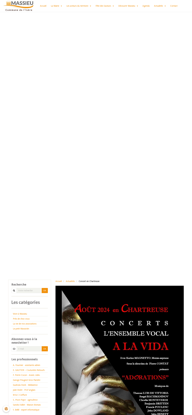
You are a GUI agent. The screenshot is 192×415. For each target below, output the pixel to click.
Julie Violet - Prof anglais (24, 390)
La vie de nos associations (24, 324)
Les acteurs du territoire (77, 6)
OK (44, 290)
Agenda (146, 6)
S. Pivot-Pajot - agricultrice (25, 400)
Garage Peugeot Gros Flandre (26, 380)
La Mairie (55, 6)
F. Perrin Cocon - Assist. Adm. (26, 375)
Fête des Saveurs (104, 6)
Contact (173, 6)
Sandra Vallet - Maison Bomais (27, 405)
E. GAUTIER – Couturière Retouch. (29, 370)
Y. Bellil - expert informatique (26, 410)
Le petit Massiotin (21, 328)
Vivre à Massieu (20, 314)
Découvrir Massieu (127, 6)
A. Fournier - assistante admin (26, 365)
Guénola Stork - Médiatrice (25, 385)
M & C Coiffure (20, 395)
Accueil (43, 6)
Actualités (159, 6)
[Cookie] (6, 408)
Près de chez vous (21, 319)
